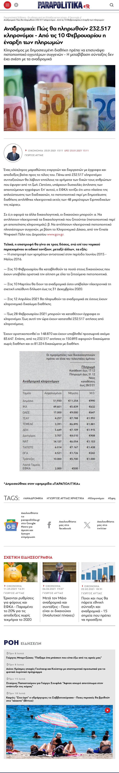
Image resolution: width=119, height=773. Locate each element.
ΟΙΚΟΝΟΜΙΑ (14, 586)
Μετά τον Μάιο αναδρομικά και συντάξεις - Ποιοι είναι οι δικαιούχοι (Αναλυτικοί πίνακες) (58, 606)
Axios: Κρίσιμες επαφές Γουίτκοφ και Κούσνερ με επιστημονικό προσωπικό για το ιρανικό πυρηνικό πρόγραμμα (55, 670)
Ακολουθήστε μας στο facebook (67, 525)
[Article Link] (20, 572)
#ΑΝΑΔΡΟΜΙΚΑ (33, 498)
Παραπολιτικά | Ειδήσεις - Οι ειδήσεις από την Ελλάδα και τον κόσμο (35, 17)
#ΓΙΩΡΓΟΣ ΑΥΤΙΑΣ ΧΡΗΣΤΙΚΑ (65, 498)
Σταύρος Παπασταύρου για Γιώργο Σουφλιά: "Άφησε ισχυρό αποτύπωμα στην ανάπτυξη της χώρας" (54, 685)
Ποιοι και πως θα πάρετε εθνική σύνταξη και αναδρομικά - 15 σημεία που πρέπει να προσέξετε (96, 609)
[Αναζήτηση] (111, 5)
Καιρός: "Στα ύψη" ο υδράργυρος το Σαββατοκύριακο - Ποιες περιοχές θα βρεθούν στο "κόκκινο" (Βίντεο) (58, 699)
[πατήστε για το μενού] (7, 5)
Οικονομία (74, 17)
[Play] (16, 5)
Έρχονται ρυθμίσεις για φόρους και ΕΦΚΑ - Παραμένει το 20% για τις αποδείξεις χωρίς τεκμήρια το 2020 (19, 609)
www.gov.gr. (55, 234)
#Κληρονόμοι (96, 498)
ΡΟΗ (22, 642)
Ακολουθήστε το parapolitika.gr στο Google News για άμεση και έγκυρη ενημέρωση (30, 525)
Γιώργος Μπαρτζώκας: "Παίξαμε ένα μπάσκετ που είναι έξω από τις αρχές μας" (54, 657)
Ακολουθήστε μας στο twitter (105, 525)
